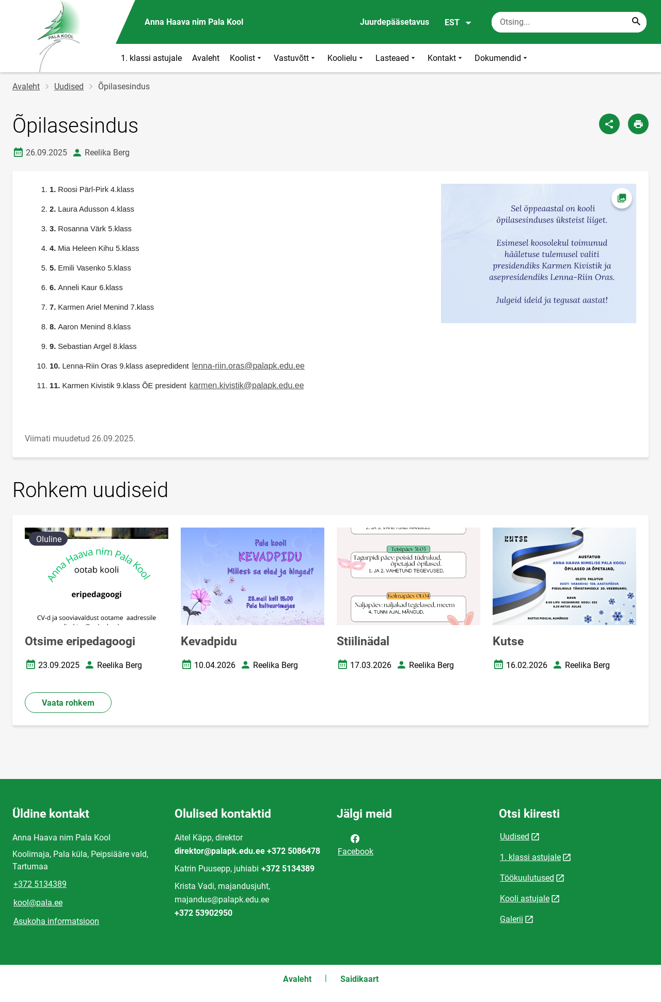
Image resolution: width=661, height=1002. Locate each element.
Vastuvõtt (295, 58)
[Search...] (636, 22)
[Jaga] (609, 124)
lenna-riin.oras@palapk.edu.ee (248, 365)
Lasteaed (396, 58)
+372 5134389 (40, 884)
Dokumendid (502, 58)
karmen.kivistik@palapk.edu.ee (247, 385)
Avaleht (205, 58)
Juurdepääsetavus (394, 22)
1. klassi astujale (151, 58)
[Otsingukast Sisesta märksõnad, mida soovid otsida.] (569, 22)
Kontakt (446, 58)
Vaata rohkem (68, 703)
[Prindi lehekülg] (638, 124)
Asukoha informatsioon (56, 921)
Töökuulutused (527, 878)
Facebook (355, 844)
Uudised (69, 86)
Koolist (246, 58)
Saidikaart (359, 979)
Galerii (511, 919)
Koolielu (346, 58)
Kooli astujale (524, 898)
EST (458, 23)
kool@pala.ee (37, 903)
